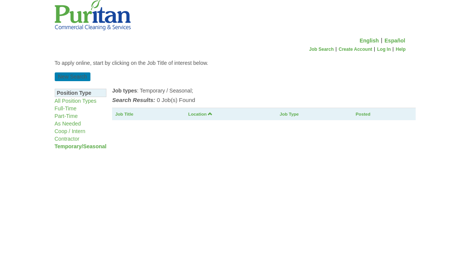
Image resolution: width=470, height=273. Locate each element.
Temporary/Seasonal (81, 146)
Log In (384, 49)
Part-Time (66, 116)
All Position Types (76, 101)
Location (200, 113)
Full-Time (66, 108)
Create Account (355, 49)
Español (395, 41)
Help (400, 49)
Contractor (67, 139)
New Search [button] (72, 77)
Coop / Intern (70, 131)
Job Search (321, 49)
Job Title (124, 113)
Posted (363, 113)
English (369, 41)
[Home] (235, 17)
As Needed (68, 124)
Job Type (289, 113)
